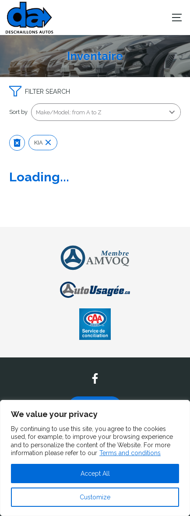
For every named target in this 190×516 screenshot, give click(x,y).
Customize (95, 497)
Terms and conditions (130, 452)
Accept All (95, 473)
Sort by (18, 112)
